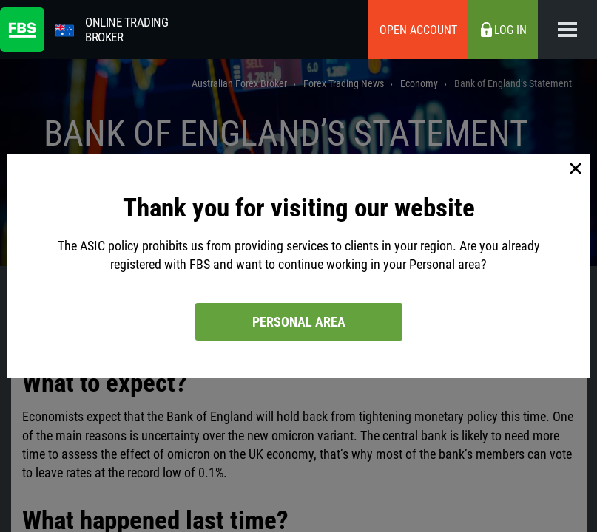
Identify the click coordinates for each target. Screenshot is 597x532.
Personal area (298, 322)
